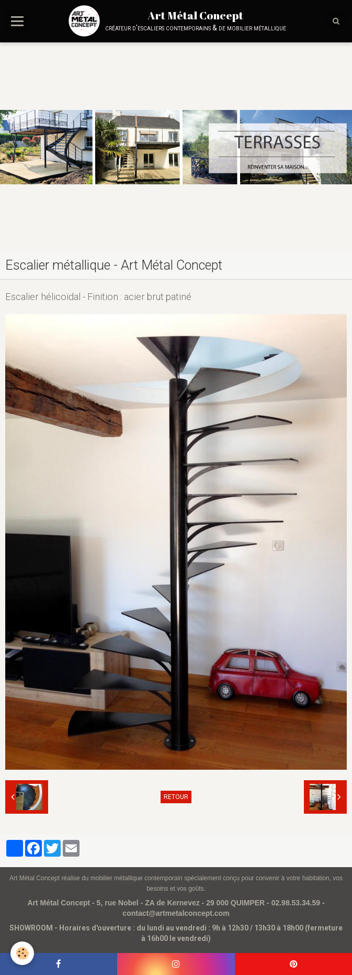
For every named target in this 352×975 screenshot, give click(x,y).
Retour (176, 797)
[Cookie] (22, 953)
